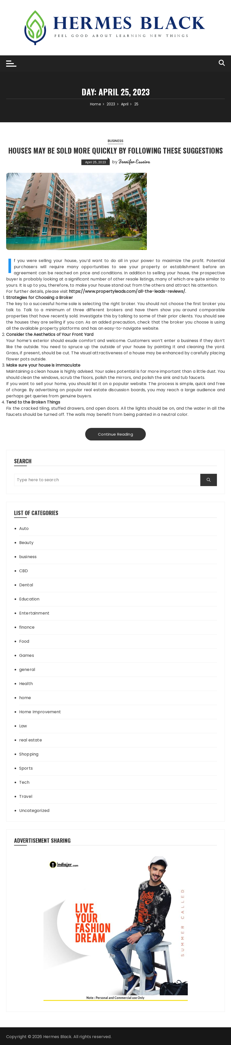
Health (26, 684)
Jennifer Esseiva (134, 161)
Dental (26, 585)
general (27, 669)
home (25, 698)
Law (23, 726)
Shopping (28, 754)
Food (24, 641)
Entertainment (34, 613)
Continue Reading (115, 434)
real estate (30, 740)
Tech (24, 782)
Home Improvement (40, 712)
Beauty (26, 543)
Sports (26, 768)
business (115, 140)
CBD (23, 571)
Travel (25, 796)
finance (27, 627)
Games (26, 655)
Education (29, 599)
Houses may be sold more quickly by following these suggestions (115, 150)
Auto (24, 528)
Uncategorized (34, 810)
